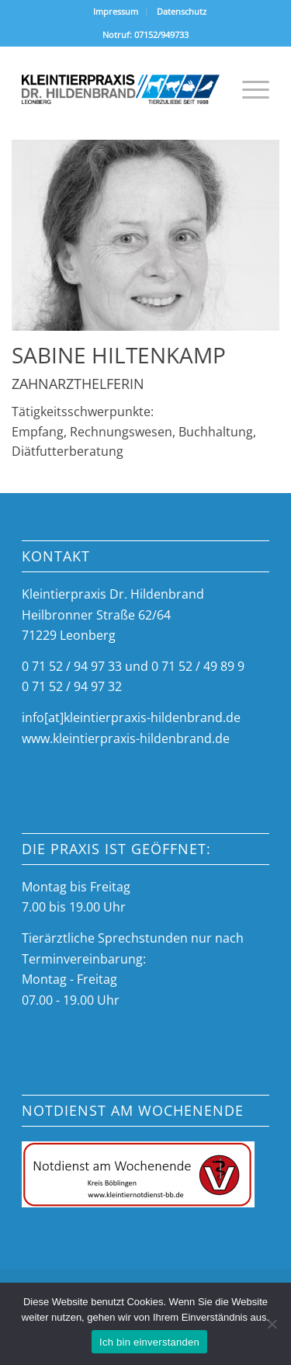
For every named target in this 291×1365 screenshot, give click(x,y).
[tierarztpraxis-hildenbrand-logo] (121, 89)
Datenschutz (181, 11)
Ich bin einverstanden (149, 1342)
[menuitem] (116, 12)
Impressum (115, 11)
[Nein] (271, 1324)
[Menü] (248, 89)
